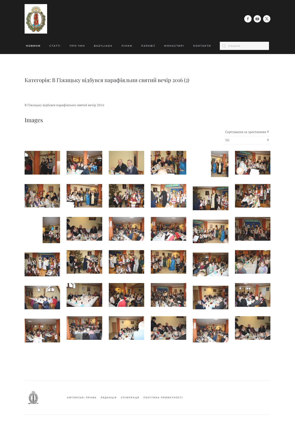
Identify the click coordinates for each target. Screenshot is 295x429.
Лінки (126, 45)
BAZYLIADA (103, 45)
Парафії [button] (148, 45)
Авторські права (82, 397)
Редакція (109, 397)
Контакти (202, 45)
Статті (55, 45)
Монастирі (174, 45)
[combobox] (244, 46)
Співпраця (130, 397)
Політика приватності (163, 397)
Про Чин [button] (77, 45)
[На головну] (36, 19)
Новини (33, 45)
